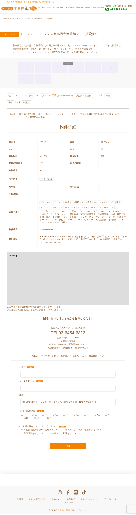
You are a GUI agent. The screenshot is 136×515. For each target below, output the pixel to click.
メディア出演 (68, 504)
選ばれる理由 (58, 7)
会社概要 (20, 500)
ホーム (38, 7)
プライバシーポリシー (111, 500)
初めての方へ (47, 7)
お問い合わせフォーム (89, 500)
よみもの (88, 7)
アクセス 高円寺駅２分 (37, 500)
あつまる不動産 (62, 511)
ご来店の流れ (69, 7)
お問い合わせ (98, 7)
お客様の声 (79, 7)
